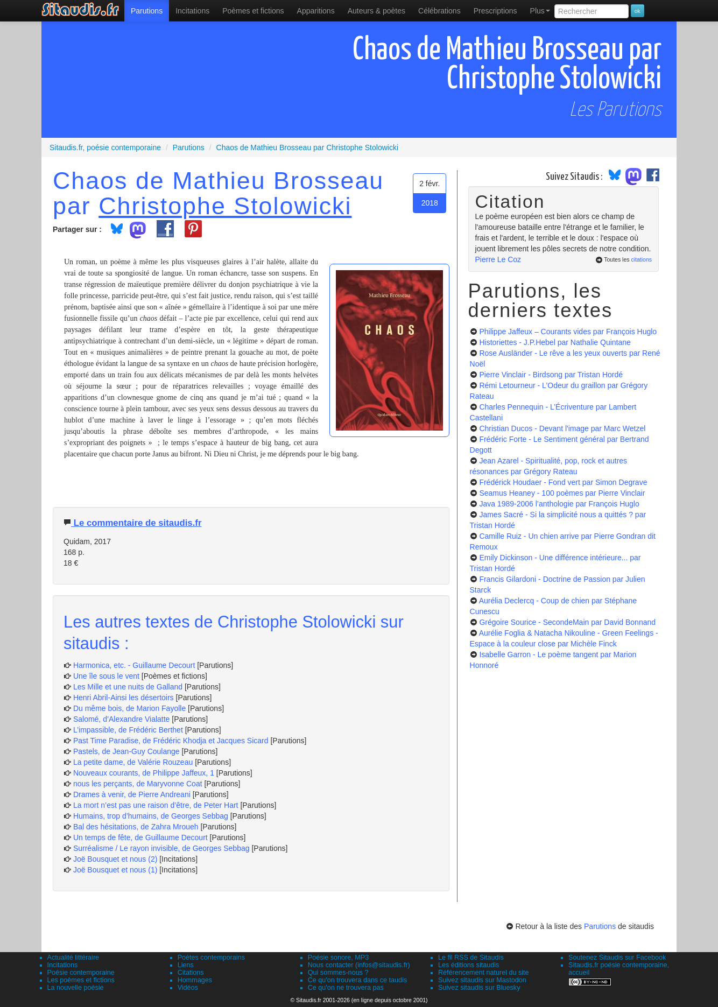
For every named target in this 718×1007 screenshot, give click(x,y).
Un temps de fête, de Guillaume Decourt (140, 837)
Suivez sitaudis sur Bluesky (479, 987)
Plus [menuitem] (540, 10)
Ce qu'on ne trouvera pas (346, 987)
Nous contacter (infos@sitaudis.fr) (359, 965)
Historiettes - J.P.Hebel (554, 342)
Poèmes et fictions (253, 10)
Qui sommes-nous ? (338, 972)
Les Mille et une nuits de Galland (127, 686)
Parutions (147, 10)
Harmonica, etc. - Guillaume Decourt (134, 665)
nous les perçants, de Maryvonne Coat (137, 783)
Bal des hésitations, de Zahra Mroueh (136, 826)
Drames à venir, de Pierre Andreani (132, 794)
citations (641, 259)
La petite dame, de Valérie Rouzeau (133, 762)
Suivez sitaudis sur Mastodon (482, 980)
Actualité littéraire (73, 957)
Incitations (62, 965)
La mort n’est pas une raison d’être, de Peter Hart (155, 805)
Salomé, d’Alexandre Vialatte (121, 719)
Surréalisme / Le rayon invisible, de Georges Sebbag (161, 848)
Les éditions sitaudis (468, 965)
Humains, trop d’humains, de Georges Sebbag (150, 816)
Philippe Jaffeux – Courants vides (568, 331)
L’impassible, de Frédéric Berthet (128, 730)
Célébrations (439, 10)
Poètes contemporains (211, 957)
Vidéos (188, 987)
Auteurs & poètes (376, 10)
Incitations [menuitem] (192, 10)
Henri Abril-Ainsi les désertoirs (123, 697)
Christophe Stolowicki (224, 205)
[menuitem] (146, 11)
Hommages (195, 980)
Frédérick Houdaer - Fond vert (563, 482)
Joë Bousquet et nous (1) (115, 869)
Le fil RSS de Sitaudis (471, 957)
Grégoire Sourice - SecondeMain (567, 622)
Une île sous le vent (106, 676)
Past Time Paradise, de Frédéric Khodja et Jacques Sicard (171, 740)
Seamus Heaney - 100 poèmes (562, 493)
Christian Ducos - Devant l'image (562, 428)
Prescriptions (495, 10)
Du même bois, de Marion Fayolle (129, 708)
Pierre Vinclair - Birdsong (551, 374)
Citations (191, 972)
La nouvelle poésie (75, 987)
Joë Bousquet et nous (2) (115, 859)
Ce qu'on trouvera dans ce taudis (357, 980)
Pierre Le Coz (498, 259)
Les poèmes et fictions (81, 980)
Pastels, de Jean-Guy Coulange (126, 751)
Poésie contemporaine (81, 972)
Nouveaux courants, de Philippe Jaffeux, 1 (143, 773)
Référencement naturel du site (483, 972)
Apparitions (316, 10)
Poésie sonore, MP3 (338, 957)
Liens (186, 965)
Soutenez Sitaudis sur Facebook (617, 957)
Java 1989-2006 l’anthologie (559, 503)
